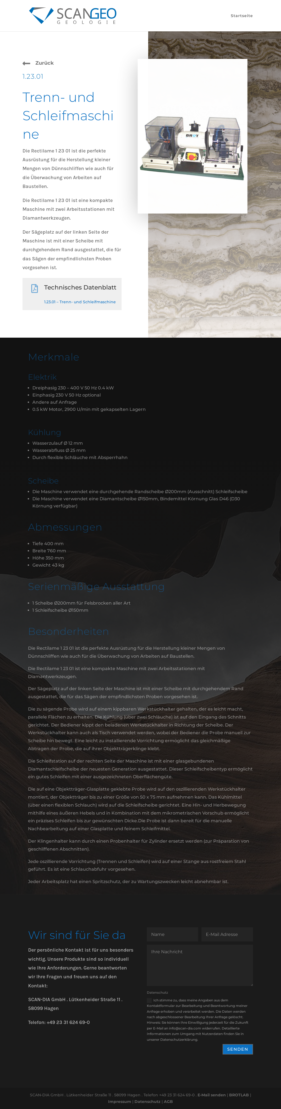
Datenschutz (147, 1101)
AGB (168, 1101)
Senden (237, 1049)
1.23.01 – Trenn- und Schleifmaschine (80, 301)
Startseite (242, 16)
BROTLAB (239, 1094)
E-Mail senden (212, 1094)
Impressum (119, 1101)
